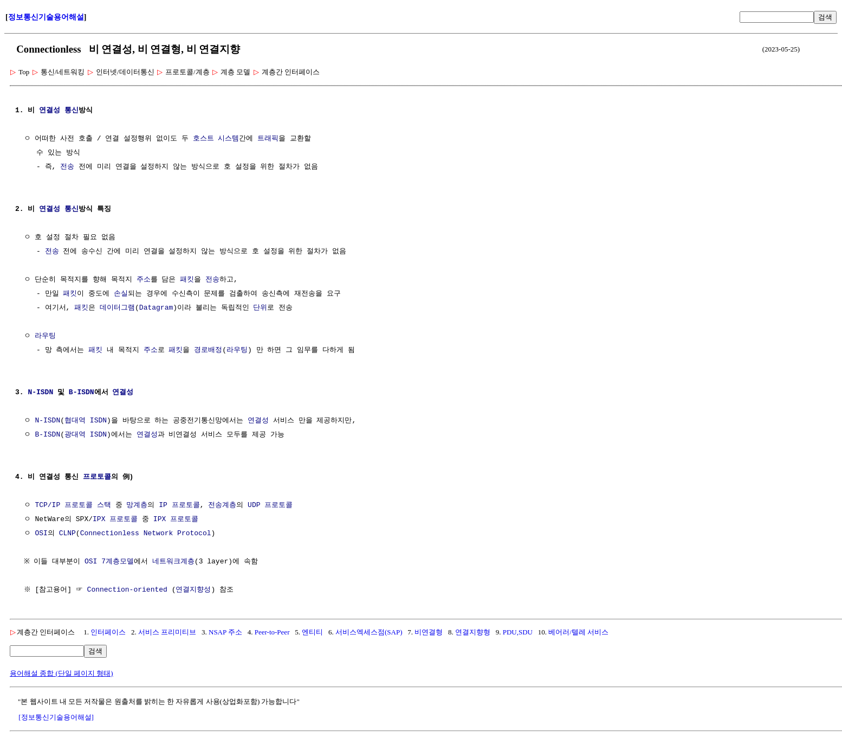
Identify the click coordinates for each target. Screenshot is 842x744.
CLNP (67, 533)
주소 (144, 280)
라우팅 (45, 336)
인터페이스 (108, 632)
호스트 (203, 139)
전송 (67, 167)
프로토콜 (97, 477)
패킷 (187, 280)
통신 (71, 111)
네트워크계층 (175, 562)
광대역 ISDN (85, 435)
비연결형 (428, 632)
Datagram (156, 308)
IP (163, 505)
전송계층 (222, 505)
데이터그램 (117, 308)
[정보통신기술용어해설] (56, 717)
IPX (99, 519)
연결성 (49, 111)
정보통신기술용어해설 (46, 17)
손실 (121, 294)
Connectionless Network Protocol (145, 533)
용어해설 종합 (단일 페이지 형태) (61, 673)
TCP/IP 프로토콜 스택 (73, 505)
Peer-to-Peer (272, 632)
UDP (254, 505)
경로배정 (208, 350)
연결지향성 (194, 590)
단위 (260, 308)
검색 (825, 17)
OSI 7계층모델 (112, 562)
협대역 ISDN (85, 421)
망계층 (136, 505)
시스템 (228, 139)
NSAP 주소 (225, 632)
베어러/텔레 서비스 (578, 632)
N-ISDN (40, 392)
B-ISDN (81, 392)
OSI (41, 533)
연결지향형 (472, 632)
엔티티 (312, 632)
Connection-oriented (128, 590)
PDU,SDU (518, 632)
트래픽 (267, 139)
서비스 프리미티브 (167, 632)
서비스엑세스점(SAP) (369, 632)
